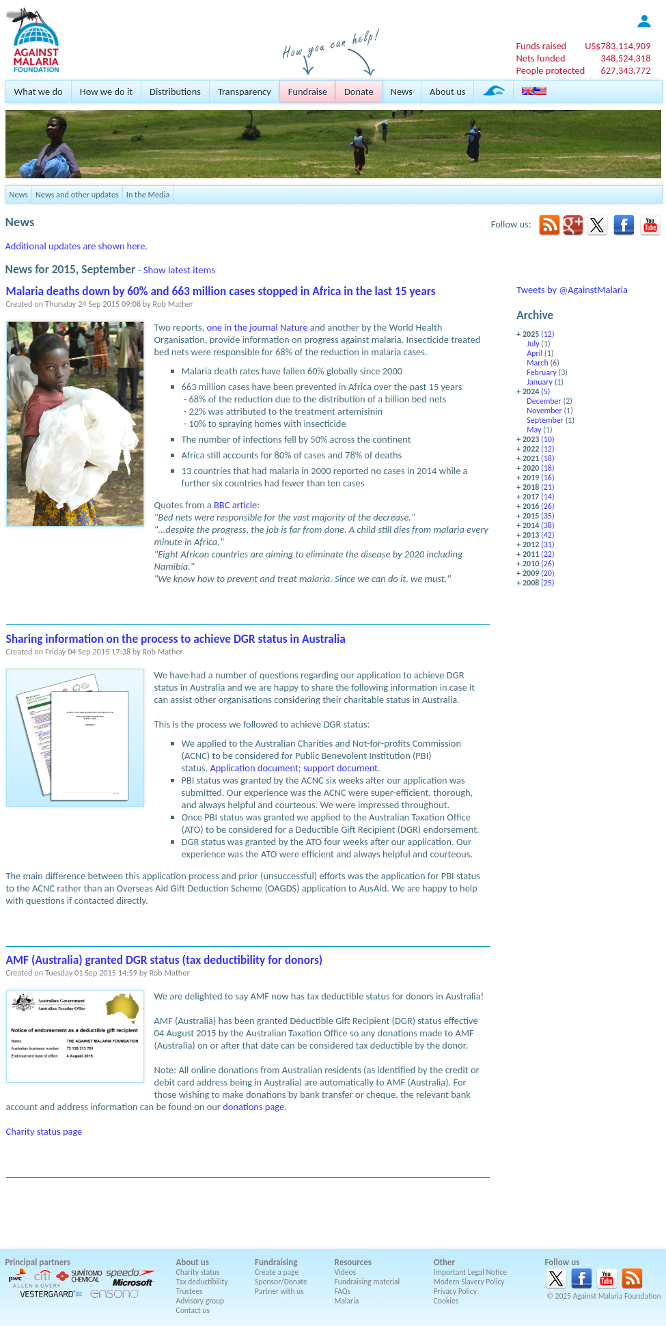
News (402, 91)
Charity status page (44, 1131)
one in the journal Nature (257, 327)
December (544, 401)
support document (340, 768)
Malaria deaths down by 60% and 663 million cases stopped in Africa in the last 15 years (221, 291)
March (537, 363)
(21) (547, 487)
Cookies (446, 1301)
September (545, 420)
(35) (547, 516)
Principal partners (37, 1262)
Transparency (244, 91)
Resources (353, 1262)
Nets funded (540, 58)
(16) (547, 477)
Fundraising (276, 1262)
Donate (359, 91)
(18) (547, 458)
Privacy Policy (455, 1291)
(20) (547, 573)
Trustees (189, 1291)
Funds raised (541, 46)
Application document (254, 768)
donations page (253, 1107)
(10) (547, 439)
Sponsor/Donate (281, 1281)
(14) (547, 496)
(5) (545, 391)
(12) (547, 334)
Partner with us (279, 1291)
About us (447, 91)
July (533, 343)
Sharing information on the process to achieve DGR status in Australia (176, 639)
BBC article (235, 505)
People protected (550, 70)
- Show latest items (176, 270)
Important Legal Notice (470, 1272)
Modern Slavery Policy (469, 1281)
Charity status (198, 1272)
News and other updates (77, 194)
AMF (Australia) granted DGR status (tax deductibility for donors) (164, 960)
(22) (547, 554)
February (542, 372)
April (534, 353)
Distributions (175, 91)
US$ (617, 46)
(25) (547, 583)
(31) (547, 544)
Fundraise (307, 91)
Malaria (347, 1301)
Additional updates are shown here (75, 246)
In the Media (147, 194)
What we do (38, 91)
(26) (547, 506)
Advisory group (200, 1301)
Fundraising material (367, 1281)
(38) (547, 525)
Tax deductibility (202, 1281)
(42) (547, 535)
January (540, 382)
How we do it (106, 91)
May (534, 429)
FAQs (343, 1291)
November (544, 410)
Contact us (193, 1310)
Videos (346, 1272)
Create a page (277, 1272)
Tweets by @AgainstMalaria (572, 290)
